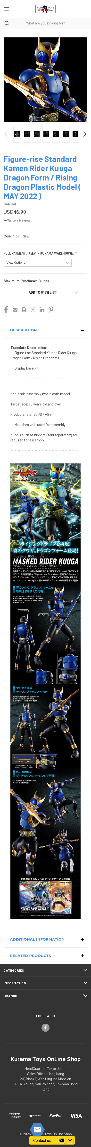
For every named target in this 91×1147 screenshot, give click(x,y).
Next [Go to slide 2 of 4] (84, 134)
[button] (17, 220)
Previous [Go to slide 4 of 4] (6, 134)
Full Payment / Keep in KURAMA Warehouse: (39, 253)
